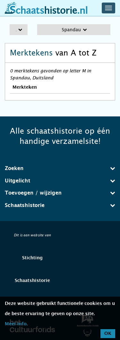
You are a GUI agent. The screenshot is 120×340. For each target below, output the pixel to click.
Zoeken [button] (60, 168)
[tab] (60, 168)
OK (107, 333)
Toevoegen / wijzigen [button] (60, 193)
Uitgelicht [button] (60, 180)
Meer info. (16, 324)
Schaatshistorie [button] (60, 205)
